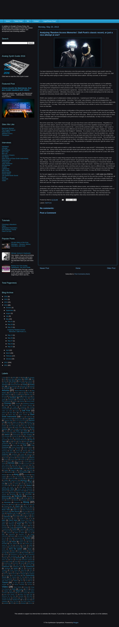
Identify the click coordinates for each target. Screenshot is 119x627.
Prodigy (12, 527)
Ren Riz (4, 538)
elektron (7, 434)
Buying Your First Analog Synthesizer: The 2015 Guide (20, 266)
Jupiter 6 (13, 470)
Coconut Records (27, 405)
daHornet (4, 412)
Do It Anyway (17, 424)
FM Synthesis (22, 443)
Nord (11, 515)
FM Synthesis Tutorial (9, 229)
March (8, 353)
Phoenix (29, 522)
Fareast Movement (21, 439)
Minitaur (13, 498)
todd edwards (28, 579)
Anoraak (4, 148)
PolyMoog (18, 525)
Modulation (24, 500)
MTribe (18, 508)
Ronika (30, 541)
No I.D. (5, 515)
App (13, 388)
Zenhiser (23, 603)
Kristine (4, 167)
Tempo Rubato (14, 570)
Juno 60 (32, 468)
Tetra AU (9, 572)
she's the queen (15, 549)
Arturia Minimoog (20, 390)
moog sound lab (30, 504)
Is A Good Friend (28, 463)
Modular (16, 500)
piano (3, 523)
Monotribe (7, 502)
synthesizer (5, 566)
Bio (28, 21)
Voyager (20, 589)
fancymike (4, 439)
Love (22, 483)
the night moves (16, 575)
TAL (22, 568)
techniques (29, 568)
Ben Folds (5, 152)
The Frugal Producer (8, 130)
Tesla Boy (24, 570)
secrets (24, 545)
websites (32, 592)
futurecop (4, 450)
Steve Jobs (5, 559)
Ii (14, 461)
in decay (19, 461)
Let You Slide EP (30, 478)
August (8, 313)
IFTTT (9, 461)
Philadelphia (20, 522)
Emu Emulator (6, 436)
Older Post (111, 268)
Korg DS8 (26, 474)
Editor (11, 431)
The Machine (22, 573)
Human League (14, 459)
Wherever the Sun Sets (8, 596)
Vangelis (4, 584)
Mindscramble (6, 172)
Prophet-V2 (16, 531)
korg (16, 474)
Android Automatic (12, 386)
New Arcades (5, 511)
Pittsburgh (11, 523)
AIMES (26, 379)
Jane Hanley (5, 465)
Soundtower (14, 556)
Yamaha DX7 (16, 599)
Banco (17, 392)
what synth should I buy (10, 594)
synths (15, 568)
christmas (21, 401)
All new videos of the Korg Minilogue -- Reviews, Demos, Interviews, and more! (21, 244)
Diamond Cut (6, 160)
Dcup (22, 416)
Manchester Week (8, 489)
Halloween (29, 454)
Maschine (4, 490)
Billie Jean (30, 394)
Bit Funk (4, 396)
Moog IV (13, 504)
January (9, 359)
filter (10, 441)
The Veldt (21, 577)
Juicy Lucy (4, 468)
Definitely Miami (18, 418)
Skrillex (31, 551)
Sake (21, 543)
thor (16, 579)
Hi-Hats (13, 457)
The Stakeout (13, 577)
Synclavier (15, 563)
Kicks (16, 472)
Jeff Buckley (15, 467)
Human (6, 459)
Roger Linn (5, 541)
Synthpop (7, 568)
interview (11, 463)
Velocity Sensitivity (19, 584)
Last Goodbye (18, 476)
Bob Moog (17, 396)
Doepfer (4, 425)
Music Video (6, 510)
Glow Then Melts (21, 452)
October (9, 307)
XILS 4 (22, 598)
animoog (32, 386)
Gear (11, 450)
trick (27, 580)
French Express (16, 447)
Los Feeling (15, 483)
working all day (6, 598)
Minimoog (5, 498)
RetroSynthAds (18, 538)
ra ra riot (29, 532)
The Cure (6, 573)
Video (5, 586)
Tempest (4, 570)
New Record (15, 511)
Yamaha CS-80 (6, 599)
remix (30, 536)
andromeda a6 (23, 386)
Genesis (18, 450)
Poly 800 (11, 525)
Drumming (21, 429)
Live (3, 483)
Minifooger (29, 496)
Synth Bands (30, 563)
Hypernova (31, 459)
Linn (31, 480)
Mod (3, 500)
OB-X (33, 515)
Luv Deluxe (5, 485)
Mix (20, 498)
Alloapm (30, 383)
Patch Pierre (6, 132)
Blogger (75, 622)
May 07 (10, 341)
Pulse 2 (23, 531)
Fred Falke (16, 445)
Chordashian (20, 399)
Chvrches (18, 403)
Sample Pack (28, 543)
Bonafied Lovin (26, 396)
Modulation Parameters (9, 228)
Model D (9, 500)
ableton (19, 379)
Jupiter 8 (21, 470)
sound (5, 556)
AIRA (33, 379)
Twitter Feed (18, 21)
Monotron (17, 502)
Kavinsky (9, 472)
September (10, 310)
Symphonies (7, 563)
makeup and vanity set (9, 487)
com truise (13, 407)
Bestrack (22, 394)
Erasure (27, 436)
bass (22, 392)
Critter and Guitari (7, 410)
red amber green (21, 536)
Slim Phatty (25, 552)
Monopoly (31, 500)
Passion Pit (22, 518)
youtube (6, 603)
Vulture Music (8, 591)
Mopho (17, 506)
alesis (20, 381)
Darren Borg (11, 414)
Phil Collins (11, 522)
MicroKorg (13, 494)
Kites (10, 474)
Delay (26, 418)
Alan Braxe (12, 381)
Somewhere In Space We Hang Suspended (22, 554)
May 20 (10, 327)
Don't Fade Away (13, 425)
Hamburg (4, 456)
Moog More (20, 504)
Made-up (21, 485)
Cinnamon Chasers (8, 155)
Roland (13, 542)
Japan (13, 465)
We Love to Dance (23, 592)
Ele (31, 431)
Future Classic (28, 449)
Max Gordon (5, 492)
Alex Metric (5, 383)
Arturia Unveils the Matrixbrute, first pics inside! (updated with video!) (16, 89)
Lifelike (6, 480)
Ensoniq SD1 (15, 436)
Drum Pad (13, 429)
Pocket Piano (28, 523)
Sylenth (32, 561)
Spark (21, 556)
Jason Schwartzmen (23, 465)
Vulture (32, 589)
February (9, 356)
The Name (7, 575)
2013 (6, 305)
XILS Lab (29, 598)
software (6, 554)
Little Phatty (28, 482)
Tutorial (5, 582)
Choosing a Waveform (9, 224)
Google (22, 454)
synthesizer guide (17, 566)
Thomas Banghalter (7, 579)
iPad (20, 463)
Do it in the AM (27, 424)
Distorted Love (30, 422)
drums (27, 429)
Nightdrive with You (12, 513)
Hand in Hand (13, 456)
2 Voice (4, 377)
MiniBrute (18, 496)
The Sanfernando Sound (10, 175)
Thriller (21, 579)
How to (32, 457)
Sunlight (10, 561)
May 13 (10, 335)
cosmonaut (15, 408)
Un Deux (15, 582)
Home (8, 21)
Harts (33, 456)
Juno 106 (25, 468)
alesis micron (28, 381)
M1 (11, 485)
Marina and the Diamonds (25, 489)
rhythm (10, 540)
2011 (6, 365)
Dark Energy (28, 412)
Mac (16, 485)
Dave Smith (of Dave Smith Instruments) (15, 158)
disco (22, 422)
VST (27, 589)
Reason (12, 536)
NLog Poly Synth (30, 513)
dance (20, 412)
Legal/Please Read (49, 21)
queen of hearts (19, 532)
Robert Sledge (19, 540)
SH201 (4, 549)
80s (24, 377)
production (19, 527)
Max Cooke (5, 170)
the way (29, 577)
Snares (32, 552)
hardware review (24, 456)
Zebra (17, 603)
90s (5, 379)
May (7, 319)
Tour (22, 580)
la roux (11, 476)
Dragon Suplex (19, 427)
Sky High (4, 552)
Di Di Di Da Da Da (20, 420)
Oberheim (7, 517)
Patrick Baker (6, 174)
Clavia (6, 405)
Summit (4, 561)
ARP (23, 388)
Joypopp (30, 467)
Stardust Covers (7, 133)
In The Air (26, 461)
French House (28, 447)
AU (28, 390)
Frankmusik (6, 162)
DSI (33, 429)
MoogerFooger (8, 506)
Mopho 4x (26, 506)
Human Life (23, 459)
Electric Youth (16, 432)
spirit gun (29, 556)
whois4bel (21, 596)
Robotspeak (29, 540)
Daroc (3, 414)
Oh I (28, 516)
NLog (22, 513)
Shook (4, 177)
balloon (11, 392)
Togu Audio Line (6, 580)
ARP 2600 (30, 388)
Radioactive (12, 534)
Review (27, 538)
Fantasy (12, 439)
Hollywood (19, 457)
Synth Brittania (8, 565)
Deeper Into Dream (7, 418)
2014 (6, 302)
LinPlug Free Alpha (7, 482)
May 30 (10, 324)
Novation (17, 515)
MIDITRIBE (28, 494)
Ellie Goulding (27, 434)
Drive (26, 427)
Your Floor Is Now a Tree (27, 601)
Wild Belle (29, 596)
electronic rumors (28, 432)
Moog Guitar (5, 504)
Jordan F (23, 467)
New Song (25, 511)
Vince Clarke (17, 587)
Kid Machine (6, 165)
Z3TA (12, 603)
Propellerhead (5, 529)
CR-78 (22, 408)
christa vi (15, 401)
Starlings (4, 557)
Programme (29, 527)
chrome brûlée (30, 401)
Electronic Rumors (8, 128)
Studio (17, 559)
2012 (6, 362)
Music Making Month (27, 508)
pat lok (30, 518)
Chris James (29, 399)
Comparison (23, 407)
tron (31, 580)
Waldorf (18, 591)
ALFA (12, 383)
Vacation (29, 582)
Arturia (5, 390)
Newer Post (44, 268)
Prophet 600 (7, 531)
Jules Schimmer (7, 163)
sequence (4, 547)
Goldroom (5, 454)
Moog (26, 502)
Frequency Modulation (8, 449)
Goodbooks (15, 454)
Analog (25, 384)
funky (19, 449)
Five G (13, 443)
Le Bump (27, 476)
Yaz (23, 599)
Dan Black (5, 157)
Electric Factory (6, 432)
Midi (20, 494)
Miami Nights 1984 (23, 492)
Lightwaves (5, 169)
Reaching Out (23, 534)
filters (14, 441)
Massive (11, 490)
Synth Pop (28, 565)
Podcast (4, 525)
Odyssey (21, 516)
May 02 (10, 346)
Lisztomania (18, 482)
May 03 (10, 344)
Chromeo (7, 403)
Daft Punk (48, 203)
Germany (25, 450)
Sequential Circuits (14, 547)
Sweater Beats (24, 561)
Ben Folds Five (6, 394)
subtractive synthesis (26, 559)
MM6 (31, 498)
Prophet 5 (31, 529)
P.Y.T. (15, 518)
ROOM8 (4, 543)
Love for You (29, 483)
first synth (27, 441)
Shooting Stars (6, 551)
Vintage (26, 587)
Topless (15, 580)
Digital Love (16, 422)
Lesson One (11, 478)
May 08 (10, 338)
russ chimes (13, 543)
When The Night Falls (26, 594)
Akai (5, 381)
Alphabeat (5, 146)
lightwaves (23, 480)
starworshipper (28, 557)
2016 (6, 296)
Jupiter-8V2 (29, 470)
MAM (20, 487)
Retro (10, 538)
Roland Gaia (22, 541)
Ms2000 (12, 508)
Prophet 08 (22, 529)
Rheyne (4, 540)
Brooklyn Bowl (24, 398)
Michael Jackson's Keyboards (21, 253)
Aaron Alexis (11, 379)
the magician (31, 573)
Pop (31, 525)
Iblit (5, 461)
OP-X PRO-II (7, 518)
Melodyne (13, 492)
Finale (20, 441)
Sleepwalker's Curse (14, 552)
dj (4, 424)
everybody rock (19, 438)
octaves (15, 516)
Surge (16, 561)
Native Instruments (27, 509)
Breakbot (13, 398)
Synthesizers (30, 566)
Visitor (4, 180)
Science (18, 545)
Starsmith (5, 179)
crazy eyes (29, 408)
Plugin (19, 524)
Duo (6, 431)
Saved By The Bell (7, 545)
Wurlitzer (15, 598)
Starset (11, 557)
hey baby (6, 457)
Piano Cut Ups (6, 231)
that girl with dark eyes (28, 572)
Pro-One (4, 527)
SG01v (24, 547)
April (7, 350)
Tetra (3, 572)
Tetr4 (31, 570)
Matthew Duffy (20, 490)
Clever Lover (15, 405)
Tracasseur (5, 135)
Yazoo (28, 599)
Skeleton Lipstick (22, 551)
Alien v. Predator (20, 383)
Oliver (32, 516)
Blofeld (10, 396)
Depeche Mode (8, 420)
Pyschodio (9, 532)
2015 (6, 299)
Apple (17, 388)
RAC (3, 534)
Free (24, 445)
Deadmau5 (29, 416)
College (4, 407)
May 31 (10, 321)
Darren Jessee (23, 414)
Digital (8, 422)
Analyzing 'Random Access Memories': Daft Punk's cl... (17, 330)
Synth (22, 563)
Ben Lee (4, 153)
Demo (32, 418)
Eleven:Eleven (17, 434)
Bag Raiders (6, 150)
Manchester (29, 487)
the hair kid (14, 573)
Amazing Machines (15, 384)
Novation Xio (26, 515)
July (7, 316)
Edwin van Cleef (21, 431)
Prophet (14, 529)
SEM (30, 545)
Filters (4, 226)
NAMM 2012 (16, 509)
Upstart (22, 582)
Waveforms (12, 592)
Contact (36, 21)
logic (8, 483)
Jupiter (6, 470)
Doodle (10, 427)
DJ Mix (9, 424)
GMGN (30, 452)
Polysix (26, 525)
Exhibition (29, 438)
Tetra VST (17, 572)
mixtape (26, 498)
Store (11, 559)
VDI (10, 584)
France (30, 443)
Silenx (13, 551)
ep (21, 436)
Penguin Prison (25, 520)
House (26, 457)
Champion (11, 399)
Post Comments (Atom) (82, 274)
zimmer (30, 603)
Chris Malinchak (6, 401)
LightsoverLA (14, 480)
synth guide (19, 565)
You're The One (14, 601)
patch (4, 520)
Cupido (17, 410)
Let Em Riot (20, 478)
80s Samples (31, 377)
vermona (30, 584)
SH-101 (31, 547)
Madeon (29, 485)
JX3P (3, 472)
